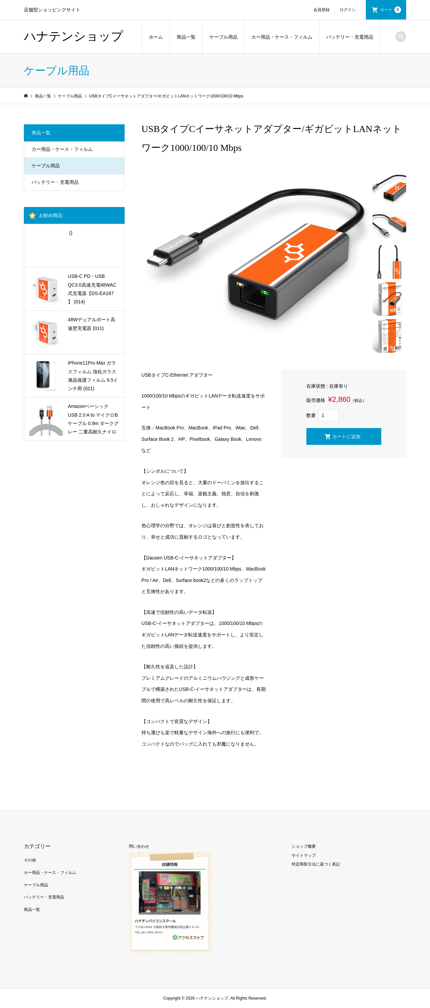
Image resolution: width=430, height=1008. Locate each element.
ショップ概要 (304, 846)
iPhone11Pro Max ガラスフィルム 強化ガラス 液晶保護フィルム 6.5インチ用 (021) (93, 375)
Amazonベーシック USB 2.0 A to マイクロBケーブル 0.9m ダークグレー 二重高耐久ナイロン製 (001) (93, 420)
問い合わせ (139, 846)
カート (390, 9)
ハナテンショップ (73, 36)
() (70, 233)
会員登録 (321, 9)
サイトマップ (304, 855)
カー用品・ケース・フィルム (281, 37)
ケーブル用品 (223, 37)
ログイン (348, 9)
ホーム (156, 37)
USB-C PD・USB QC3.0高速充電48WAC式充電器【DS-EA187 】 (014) (92, 289)
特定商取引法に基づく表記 (316, 864)
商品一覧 (186, 37)
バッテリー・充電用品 (349, 37)
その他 (30, 860)
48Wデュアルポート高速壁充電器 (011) (91, 324)
